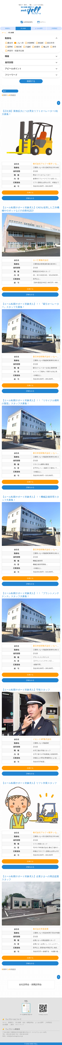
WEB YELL (33, 1044)
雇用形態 (9, 62)
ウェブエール (31, 7)
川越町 (27, 47)
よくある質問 (38, 28)
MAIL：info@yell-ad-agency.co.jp (13, 1036)
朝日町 (18, 47)
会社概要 (5, 1024)
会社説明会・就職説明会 (30, 984)
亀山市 (45, 47)
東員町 (40, 43)
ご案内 (12, 1024)
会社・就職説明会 (28, 1022)
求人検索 (23, 28)
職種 (7, 56)
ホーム (4, 32)
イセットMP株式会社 (42, 739)
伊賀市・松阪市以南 (14, 51)
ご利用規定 (54, 28)
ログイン (43, 22)
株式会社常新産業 (41, 929)
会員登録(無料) (28, 22)
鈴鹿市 (36, 47)
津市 (53, 47)
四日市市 (49, 43)
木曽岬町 (30, 43)
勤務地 (8, 38)
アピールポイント (13, 69)
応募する (30, 192)
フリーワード (11, 75)
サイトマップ (19, 1024)
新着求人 (7, 28)
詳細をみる (30, 198)
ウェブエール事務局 (12, 1029)
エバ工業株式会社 (41, 260)
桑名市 (9, 43)
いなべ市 (19, 43)
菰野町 (9, 47)
